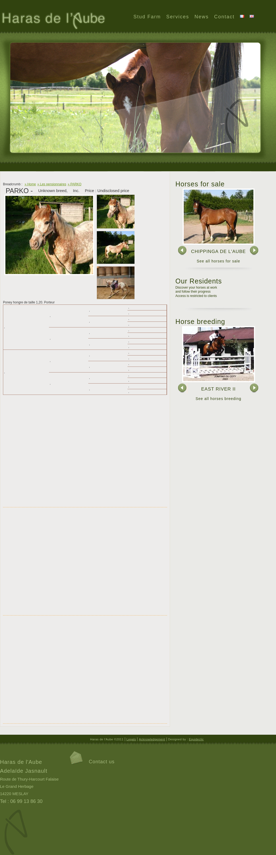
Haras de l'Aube (53, 21)
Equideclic (196, 739)
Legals (131, 739)
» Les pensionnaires (51, 184)
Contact (224, 16)
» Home (30, 184)
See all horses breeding (218, 398)
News (201, 16)
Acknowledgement (152, 739)
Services (177, 16)
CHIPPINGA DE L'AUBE (218, 251)
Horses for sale (200, 184)
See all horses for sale (218, 261)
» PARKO (75, 184)
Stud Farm (147, 16)
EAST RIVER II (218, 389)
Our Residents (198, 281)
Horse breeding (200, 321)
